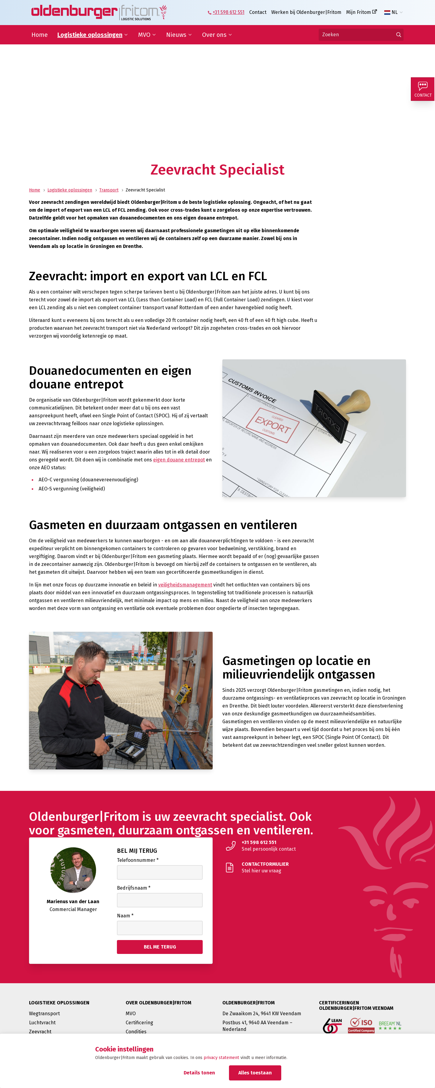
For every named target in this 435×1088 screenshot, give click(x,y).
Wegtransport (44, 1013)
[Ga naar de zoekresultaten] (398, 35)
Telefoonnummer (138, 860)
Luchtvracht (42, 1022)
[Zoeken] (361, 35)
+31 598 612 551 (228, 12)
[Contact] (423, 89)
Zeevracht (40, 1032)
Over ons (214, 34)
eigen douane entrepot (179, 460)
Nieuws (176, 34)
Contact (257, 12)
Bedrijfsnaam (133, 888)
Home (39, 34)
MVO (144, 34)
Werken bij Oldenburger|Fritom (306, 12)
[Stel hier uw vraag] (314, 867)
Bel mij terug (137, 850)
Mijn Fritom (358, 12)
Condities (136, 1032)
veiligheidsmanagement (185, 585)
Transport (108, 190)
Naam (125, 916)
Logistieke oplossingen (89, 34)
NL (391, 12)
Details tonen (199, 1073)
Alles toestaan (255, 1073)
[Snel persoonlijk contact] (314, 845)
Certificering (139, 1022)
